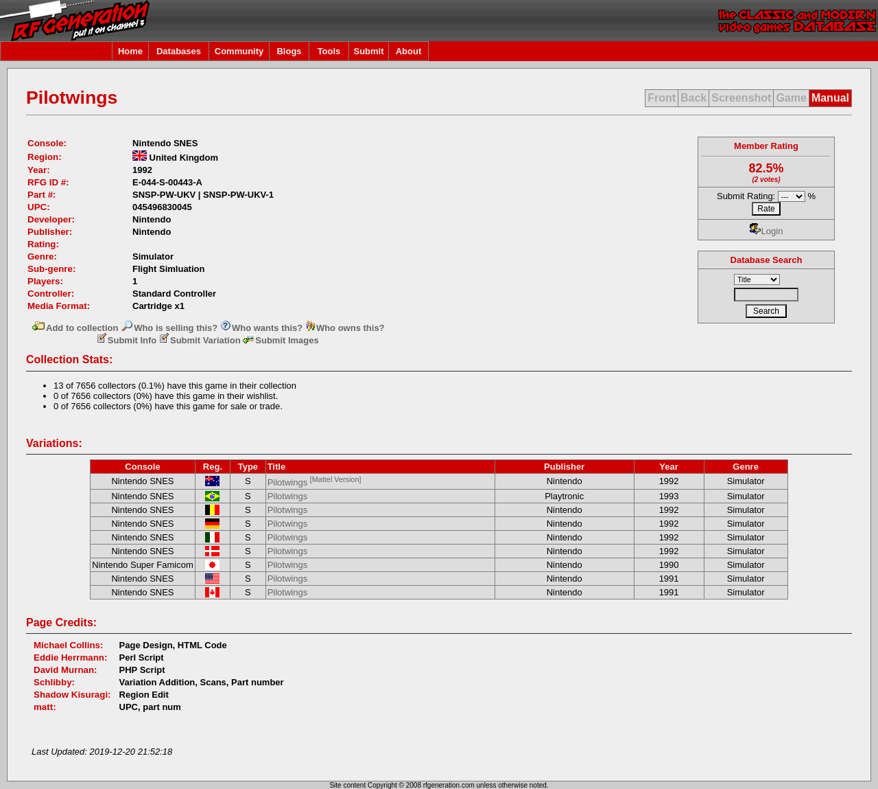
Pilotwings (314, 482)
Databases (178, 51)
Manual (830, 98)
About (409, 51)
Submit (368, 51)
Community (239, 51)
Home (130, 51)
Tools (329, 51)
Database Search (767, 260)
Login (766, 231)
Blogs (288, 51)
